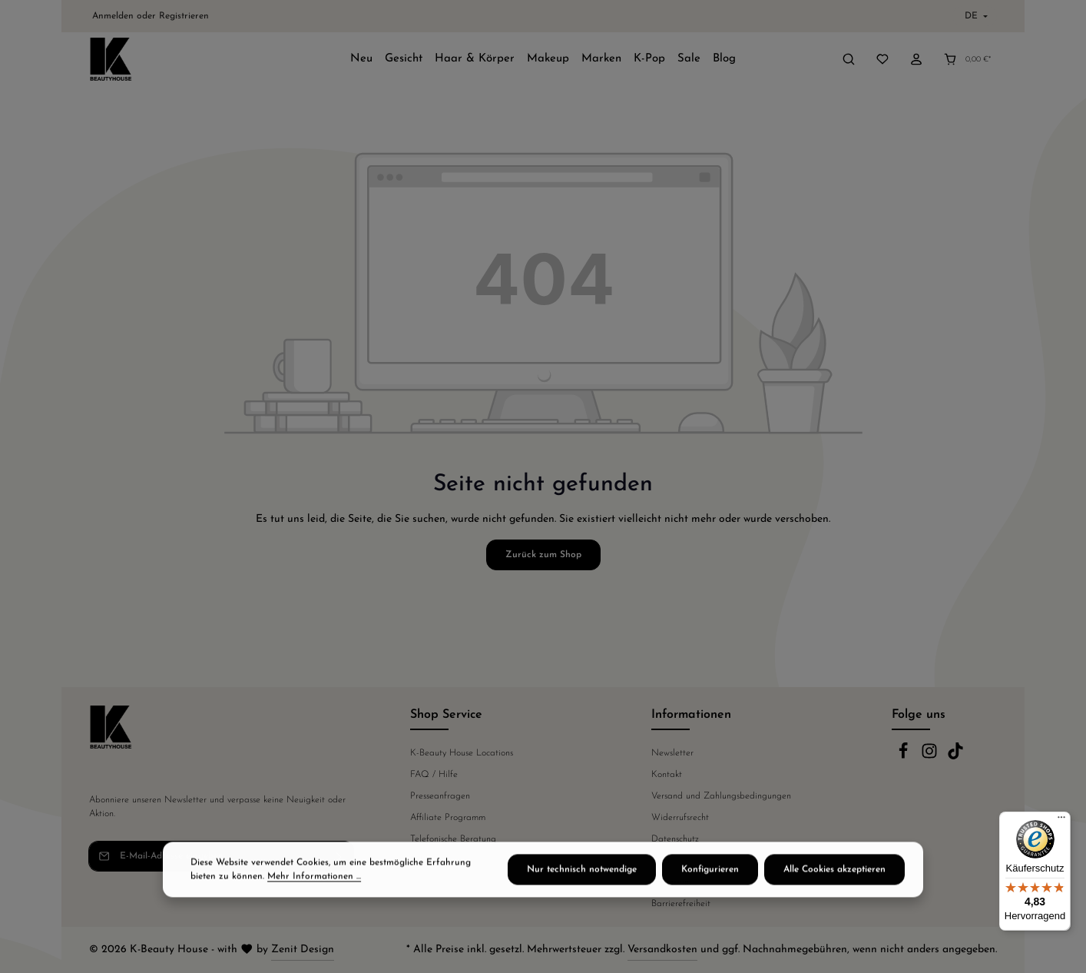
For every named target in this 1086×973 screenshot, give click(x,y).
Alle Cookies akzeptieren (834, 898)
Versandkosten (662, 949)
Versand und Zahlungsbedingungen (721, 796)
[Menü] (1061, 821)
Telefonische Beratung (453, 839)
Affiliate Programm (447, 817)
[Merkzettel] (882, 59)
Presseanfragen (440, 796)
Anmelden (113, 16)
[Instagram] (931, 757)
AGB (660, 860)
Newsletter (672, 753)
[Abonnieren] (339, 856)
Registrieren (184, 16)
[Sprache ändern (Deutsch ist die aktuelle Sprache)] (974, 16)
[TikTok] (955, 757)
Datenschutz (675, 839)
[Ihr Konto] (916, 59)
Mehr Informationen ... (314, 905)
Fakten (423, 860)
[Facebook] (905, 757)
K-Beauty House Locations (461, 753)
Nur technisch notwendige (582, 898)
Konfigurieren (710, 898)
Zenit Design (302, 949)
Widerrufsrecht (680, 817)
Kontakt (666, 774)
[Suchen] (848, 59)
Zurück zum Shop (543, 555)
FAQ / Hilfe (434, 774)
